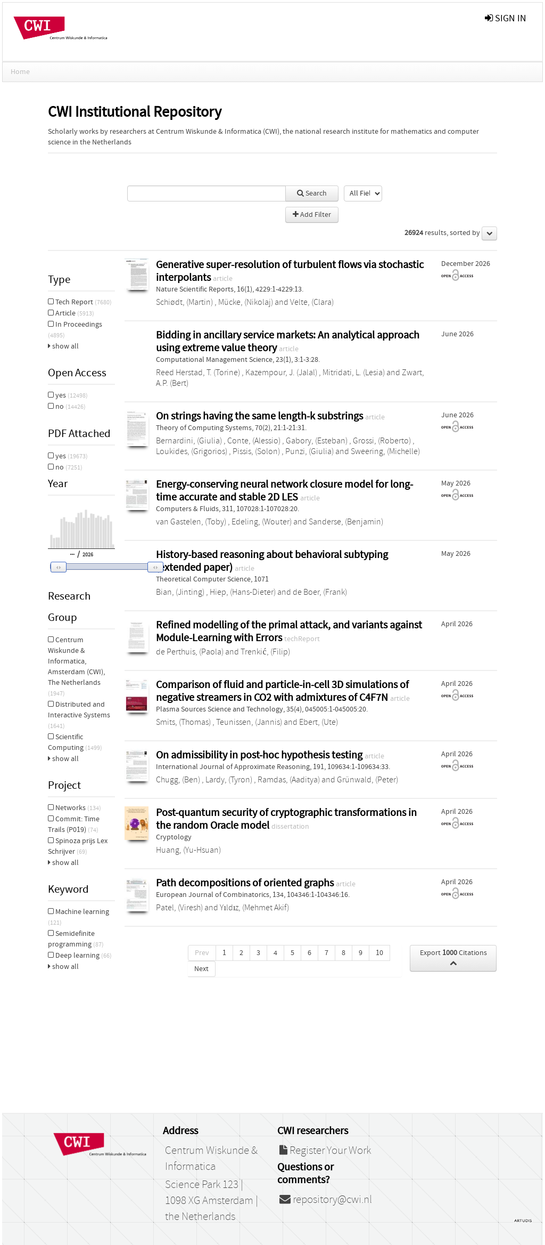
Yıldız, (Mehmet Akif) (254, 907)
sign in (505, 18)
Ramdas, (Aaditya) (289, 780)
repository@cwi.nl (325, 1199)
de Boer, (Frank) (320, 592)
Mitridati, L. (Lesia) (354, 372)
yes (68, 395)
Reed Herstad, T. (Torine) (198, 372)
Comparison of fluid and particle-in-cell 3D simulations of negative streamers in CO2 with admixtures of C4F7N (282, 691)
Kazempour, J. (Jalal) (281, 372)
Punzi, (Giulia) (309, 451)
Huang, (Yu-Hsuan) (188, 850)
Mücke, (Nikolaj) (245, 302)
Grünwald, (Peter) (367, 780)
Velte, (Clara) (312, 302)
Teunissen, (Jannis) (249, 722)
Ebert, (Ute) (318, 722)
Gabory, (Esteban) (317, 441)
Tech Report (80, 302)
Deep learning (80, 955)
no (67, 406)
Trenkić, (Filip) (265, 652)
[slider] (104, 566)
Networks (74, 808)
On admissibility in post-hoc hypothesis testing (260, 755)
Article (71, 313)
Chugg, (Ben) (178, 780)
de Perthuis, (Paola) (190, 652)
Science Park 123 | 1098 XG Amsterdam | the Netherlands (211, 1200)
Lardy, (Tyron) (228, 780)
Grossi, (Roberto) (382, 441)
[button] (99, 567)
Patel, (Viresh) (179, 907)
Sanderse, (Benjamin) (346, 522)
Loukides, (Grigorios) (191, 451)
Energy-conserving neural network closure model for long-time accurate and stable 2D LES (284, 490)
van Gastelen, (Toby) (191, 522)
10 (379, 953)
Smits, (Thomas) (183, 722)
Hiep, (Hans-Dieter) (243, 592)
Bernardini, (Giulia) (189, 441)
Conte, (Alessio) (253, 441)
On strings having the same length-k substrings (260, 416)
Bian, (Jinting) (180, 592)
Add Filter (312, 215)
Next (201, 969)
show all (63, 346)
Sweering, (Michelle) (385, 451)
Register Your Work (325, 1150)
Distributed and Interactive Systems (79, 715)
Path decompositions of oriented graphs (246, 883)
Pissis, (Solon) (256, 451)
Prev (202, 953)
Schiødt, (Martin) (184, 302)
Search (312, 193)
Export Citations (453, 958)
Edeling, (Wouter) (262, 522)
